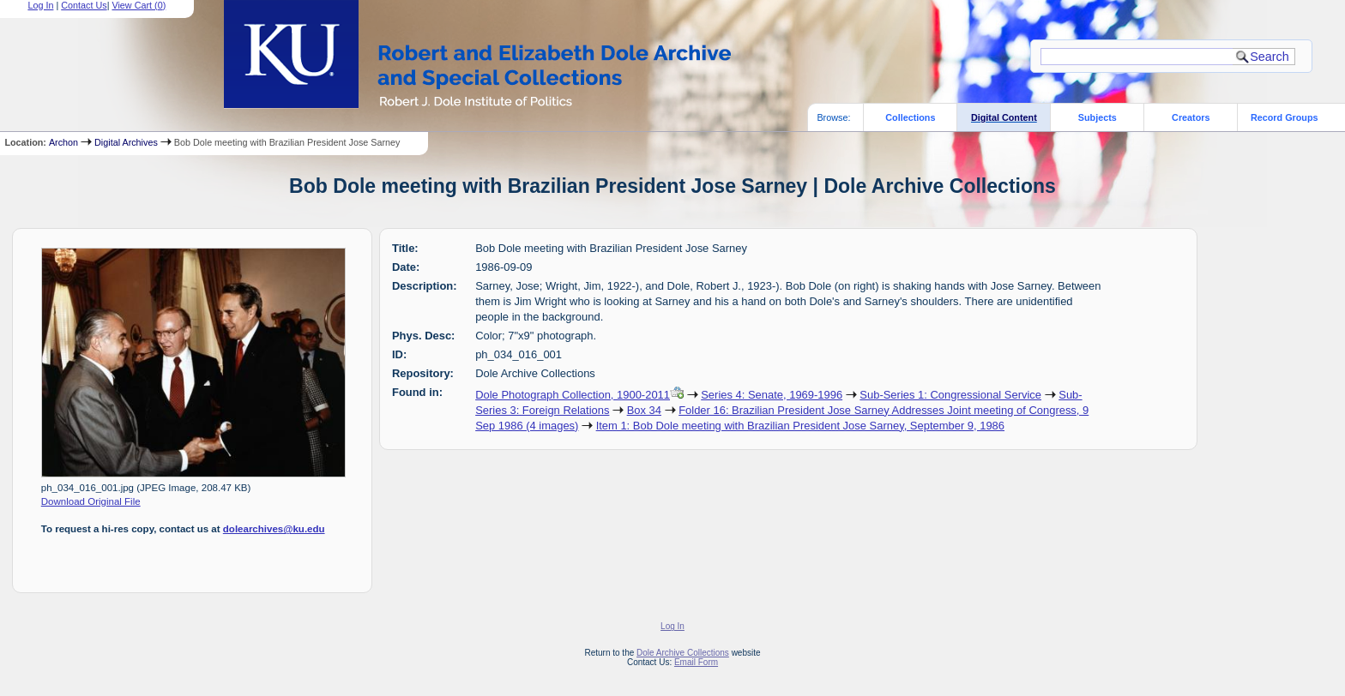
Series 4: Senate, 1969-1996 (771, 394)
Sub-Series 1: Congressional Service (950, 394)
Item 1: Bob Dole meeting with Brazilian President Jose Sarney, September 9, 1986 (800, 425)
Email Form (696, 662)
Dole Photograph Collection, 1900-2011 (572, 394)
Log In (672, 626)
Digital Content (1004, 117)
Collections (910, 117)
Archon (63, 142)
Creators (1190, 117)
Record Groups (1284, 117)
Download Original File (91, 501)
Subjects (1097, 117)
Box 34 (644, 410)
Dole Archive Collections (682, 652)
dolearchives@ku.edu (274, 529)
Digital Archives (126, 142)
